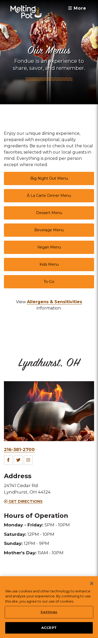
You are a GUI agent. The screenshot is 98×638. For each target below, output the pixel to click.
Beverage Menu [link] (49, 230)
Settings (49, 614)
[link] (54, 302)
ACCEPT (49, 630)
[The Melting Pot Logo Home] (26, 11)
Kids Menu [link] (49, 264)
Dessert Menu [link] (49, 212)
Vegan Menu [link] (49, 247)
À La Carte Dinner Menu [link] (49, 195)
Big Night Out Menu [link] (49, 178)
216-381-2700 (19, 449)
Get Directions (23, 501)
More (77, 8)
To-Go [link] (49, 281)
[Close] (91, 585)
